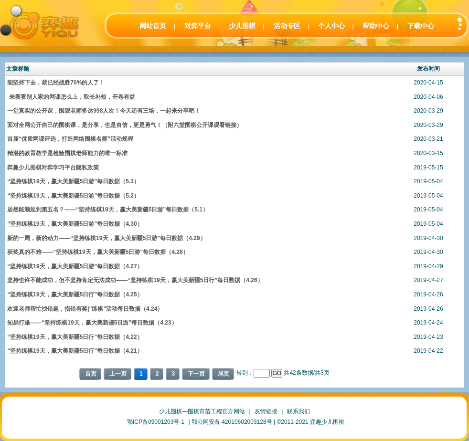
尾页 (223, 373)
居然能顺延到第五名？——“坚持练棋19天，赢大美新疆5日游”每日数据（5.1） (107, 209)
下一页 (196, 373)
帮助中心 (375, 26)
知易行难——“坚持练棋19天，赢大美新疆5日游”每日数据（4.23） (92, 322)
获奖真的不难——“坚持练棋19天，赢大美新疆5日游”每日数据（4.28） (97, 252)
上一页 (118, 373)
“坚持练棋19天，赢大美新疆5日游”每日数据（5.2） (73, 195)
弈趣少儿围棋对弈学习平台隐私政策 (53, 167)
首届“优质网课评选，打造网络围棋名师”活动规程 (70, 139)
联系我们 (298, 411)
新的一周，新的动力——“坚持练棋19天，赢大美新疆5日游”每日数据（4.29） (106, 238)
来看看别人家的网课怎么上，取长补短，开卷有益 (71, 97)
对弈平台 (197, 26)
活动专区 (287, 26)
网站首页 (152, 26)
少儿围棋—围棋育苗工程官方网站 (202, 411)
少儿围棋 (242, 26)
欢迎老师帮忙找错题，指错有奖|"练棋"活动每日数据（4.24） (85, 308)
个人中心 (331, 26)
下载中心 (420, 26)
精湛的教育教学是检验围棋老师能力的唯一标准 (67, 153)
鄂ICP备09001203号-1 (155, 422)
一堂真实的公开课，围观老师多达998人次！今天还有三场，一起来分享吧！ (103, 110)
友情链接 (266, 411)
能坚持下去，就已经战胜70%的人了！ (56, 82)
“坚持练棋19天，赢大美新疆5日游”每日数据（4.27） (74, 266)
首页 (90, 373)
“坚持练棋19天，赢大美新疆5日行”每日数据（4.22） (74, 337)
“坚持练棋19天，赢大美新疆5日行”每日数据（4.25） (74, 294)
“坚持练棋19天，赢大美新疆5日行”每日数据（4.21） (74, 350)
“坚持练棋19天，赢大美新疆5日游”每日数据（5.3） (73, 181)
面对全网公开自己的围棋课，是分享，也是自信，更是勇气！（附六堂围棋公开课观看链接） (124, 125)
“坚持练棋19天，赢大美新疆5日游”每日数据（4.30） (74, 223)
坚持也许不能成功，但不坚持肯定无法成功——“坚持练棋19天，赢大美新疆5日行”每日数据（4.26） (135, 280)
